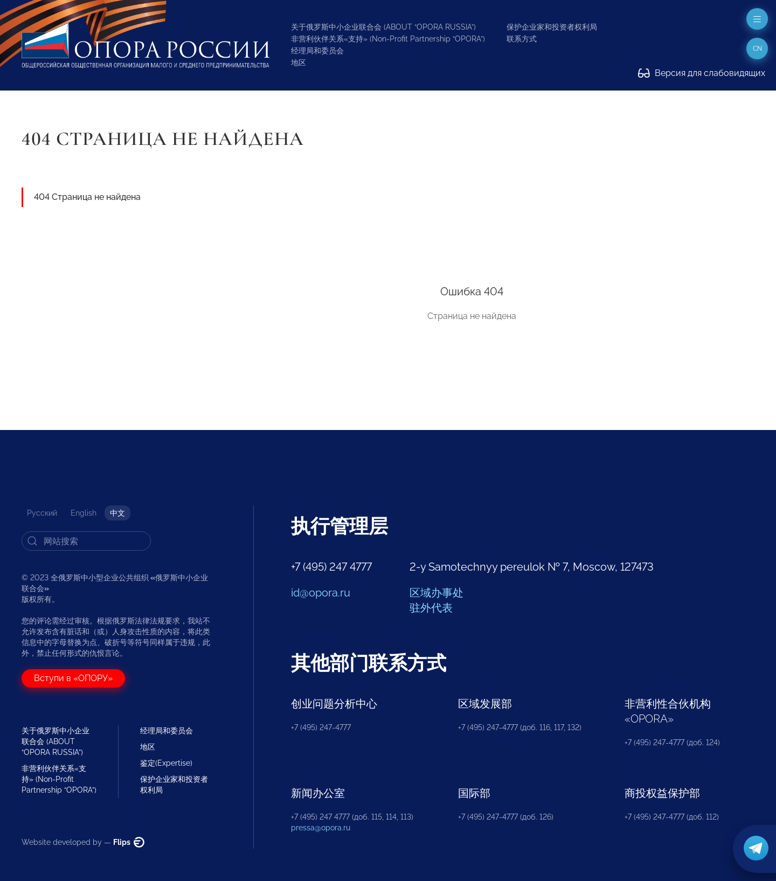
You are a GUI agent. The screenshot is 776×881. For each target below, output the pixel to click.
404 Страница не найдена (87, 197)
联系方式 (522, 38)
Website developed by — (83, 842)
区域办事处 (436, 592)
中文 (117, 513)
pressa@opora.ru (320, 827)
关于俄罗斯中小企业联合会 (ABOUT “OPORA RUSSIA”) (383, 27)
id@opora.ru (320, 592)
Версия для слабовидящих (701, 73)
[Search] (86, 541)
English (83, 513)
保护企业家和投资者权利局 (552, 27)
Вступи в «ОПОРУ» (73, 678)
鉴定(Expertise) (166, 763)
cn (757, 48)
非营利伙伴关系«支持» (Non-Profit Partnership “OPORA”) (388, 38)
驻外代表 (431, 607)
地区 (298, 62)
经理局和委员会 (317, 50)
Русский (42, 513)
